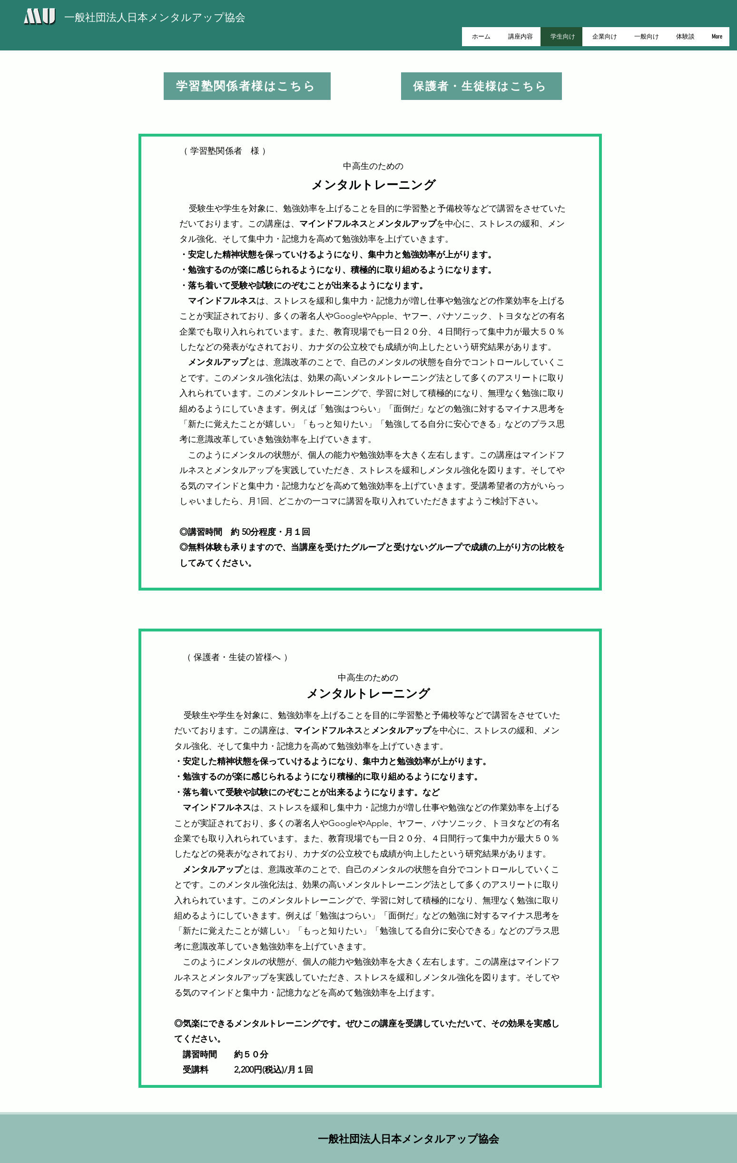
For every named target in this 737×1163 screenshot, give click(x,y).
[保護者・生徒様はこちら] (481, 86)
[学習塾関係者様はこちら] (247, 86)
